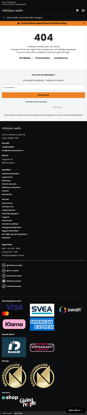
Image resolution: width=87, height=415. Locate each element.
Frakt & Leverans (9, 184)
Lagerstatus (7, 177)
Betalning (6, 180)
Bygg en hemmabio (10, 231)
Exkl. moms (18, 413)
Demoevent (7, 220)
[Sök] (43, 17)
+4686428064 (8, 147)
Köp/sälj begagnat (10, 213)
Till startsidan (42, 58)
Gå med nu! (43, 95)
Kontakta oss (61, 58)
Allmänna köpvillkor (10, 173)
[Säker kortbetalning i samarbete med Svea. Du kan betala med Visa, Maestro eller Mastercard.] (14, 310)
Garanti (5, 191)
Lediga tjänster (8, 210)
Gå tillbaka (25, 58)
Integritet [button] (6, 237)
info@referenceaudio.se (12, 150)
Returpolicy (7, 194)
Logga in (5, 217)
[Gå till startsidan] (12, 10)
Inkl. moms (7, 413)
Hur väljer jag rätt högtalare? (15, 234)
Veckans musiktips (10, 224)
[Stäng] (84, 23)
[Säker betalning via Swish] (70, 310)
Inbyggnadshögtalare (11, 227)
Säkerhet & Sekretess (11, 187)
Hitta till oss (7, 203)
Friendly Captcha (57, 107)
